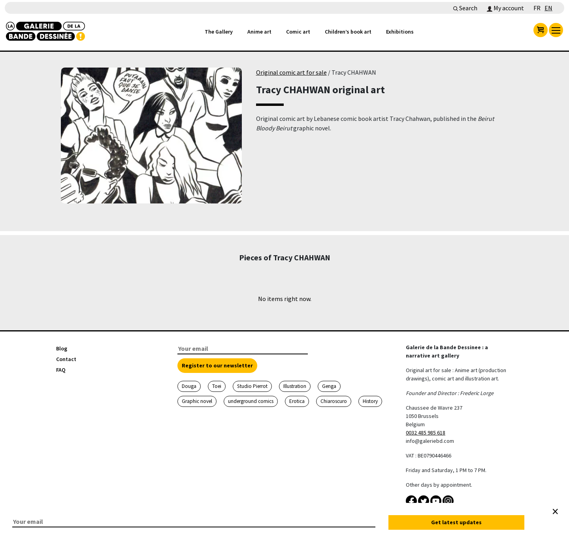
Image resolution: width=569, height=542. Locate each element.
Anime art (259, 31)
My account (505, 8)
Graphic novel (197, 401)
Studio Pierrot (252, 386)
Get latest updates (456, 522)
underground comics (250, 401)
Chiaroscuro (333, 401)
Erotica (297, 401)
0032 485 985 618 (425, 432)
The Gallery (219, 31)
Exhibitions (400, 31)
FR (537, 8)
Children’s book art (348, 31)
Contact (66, 359)
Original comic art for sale (291, 72)
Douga (189, 386)
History (370, 401)
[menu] (556, 30)
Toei (216, 386)
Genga (329, 386)
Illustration (294, 386)
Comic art (298, 31)
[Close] (555, 511)
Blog (61, 348)
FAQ (61, 369)
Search (465, 8)
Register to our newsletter (217, 365)
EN (548, 8)
